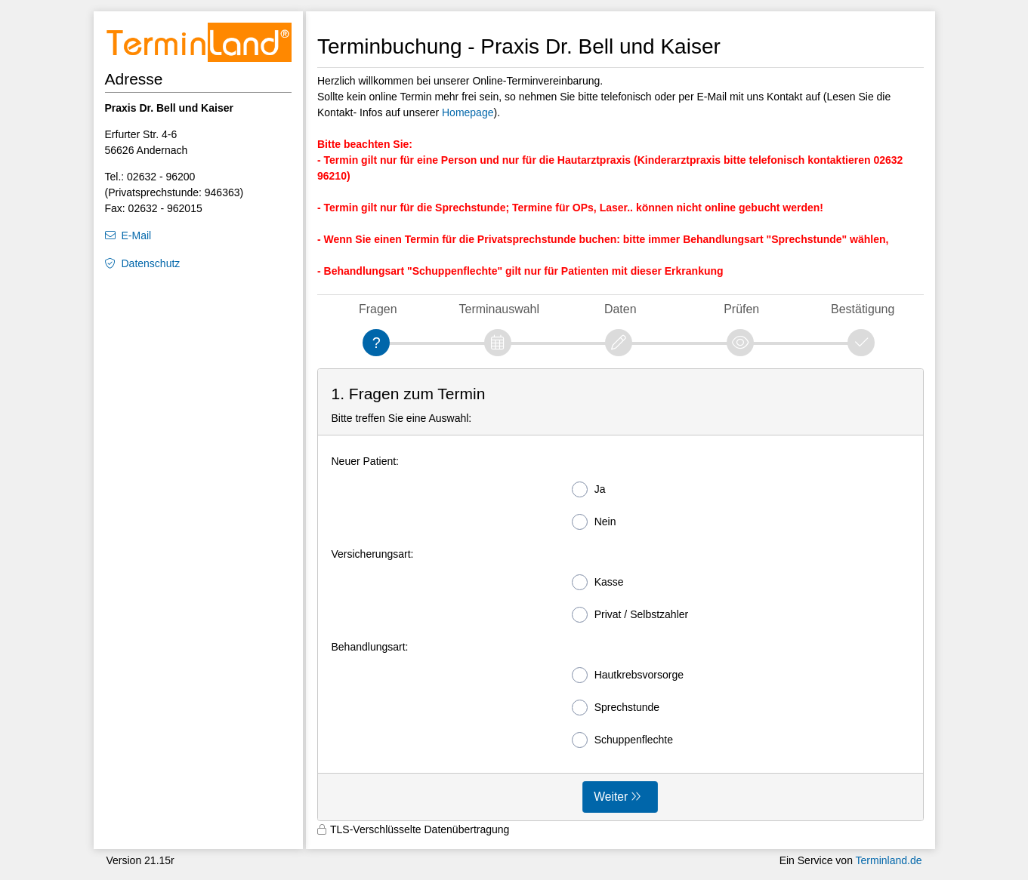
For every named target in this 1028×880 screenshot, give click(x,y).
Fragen (378, 309)
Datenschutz (151, 263)
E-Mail (137, 235)
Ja (589, 489)
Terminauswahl (499, 309)
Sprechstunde (615, 707)
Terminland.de (889, 860)
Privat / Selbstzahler (630, 615)
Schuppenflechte (622, 740)
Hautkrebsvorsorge (628, 675)
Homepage (468, 112)
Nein (594, 522)
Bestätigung (862, 309)
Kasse (598, 582)
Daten (620, 309)
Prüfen (741, 309)
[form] (620, 595)
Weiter (611, 796)
